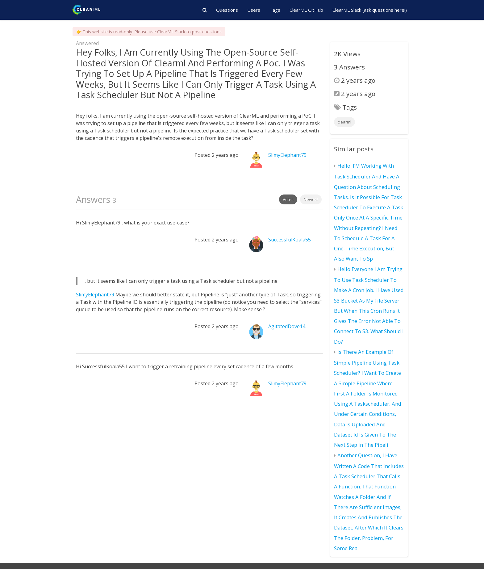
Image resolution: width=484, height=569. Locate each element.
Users (253, 10)
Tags (274, 10)
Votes (288, 199)
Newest (311, 199)
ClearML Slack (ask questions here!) (369, 10)
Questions (227, 10)
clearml (344, 122)
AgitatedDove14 (286, 326)
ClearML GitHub (306, 10)
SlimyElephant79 (287, 155)
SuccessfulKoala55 (289, 239)
